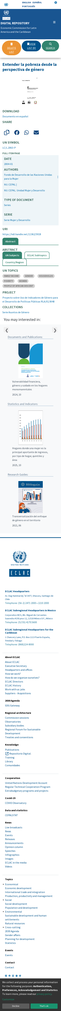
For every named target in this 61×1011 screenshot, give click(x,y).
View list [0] (31, 46)
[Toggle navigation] (54, 22)
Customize (8, 999)
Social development (16, 903)
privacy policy (44, 994)
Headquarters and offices (18, 669)
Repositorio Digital (20, 753)
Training (9, 757)
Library (9, 761)
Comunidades (12, 765)
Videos (8, 866)
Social (8, 899)
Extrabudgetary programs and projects (26, 790)
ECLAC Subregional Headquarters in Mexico (30, 610)
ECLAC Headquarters (17, 591)
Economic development (18, 888)
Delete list (11, 48)
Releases (10, 839)
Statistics (10, 943)
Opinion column (14, 847)
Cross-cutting (12, 927)
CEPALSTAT (11, 815)
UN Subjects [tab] (12, 255)
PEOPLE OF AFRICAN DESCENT (18, 286)
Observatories (13, 721)
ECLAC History (13, 685)
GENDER (29, 276)
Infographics (12, 854)
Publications (12, 749)
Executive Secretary (16, 665)
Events (9, 835)
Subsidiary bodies (14, 725)
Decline (15, 1005)
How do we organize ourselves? (22, 677)
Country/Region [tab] (14, 262)
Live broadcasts (13, 827)
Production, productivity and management (29, 896)
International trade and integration (25, 892)
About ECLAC (12, 662)
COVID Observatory (15, 803)
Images (9, 858)
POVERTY (8, 281)
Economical (11, 884)
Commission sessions (17, 717)
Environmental (13, 911)
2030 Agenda (12, 931)
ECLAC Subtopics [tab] (37, 255)
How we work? (13, 673)
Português (28, 6)
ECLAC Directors (14, 681)
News (8, 831)
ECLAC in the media (16, 862)
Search (50, 46)
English (26, 2)
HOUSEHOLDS (46, 276)
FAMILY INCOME (11, 276)
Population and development (21, 907)
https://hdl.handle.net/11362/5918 (21, 234)
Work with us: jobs (15, 689)
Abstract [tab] (10, 241)
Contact (9, 967)
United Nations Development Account (26, 782)
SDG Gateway (12, 705)
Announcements (14, 843)
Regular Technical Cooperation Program (27, 786)
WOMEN (23, 281)
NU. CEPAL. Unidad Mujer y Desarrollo (24, 190)
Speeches (10, 850)
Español (37, 2)
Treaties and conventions (19, 737)
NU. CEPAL (10, 184)
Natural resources (15, 923)
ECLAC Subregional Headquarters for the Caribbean (29, 631)
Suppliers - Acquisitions (18, 693)
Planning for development (20, 939)
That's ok (44, 1005)
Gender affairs (12, 935)
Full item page (11, 153)
